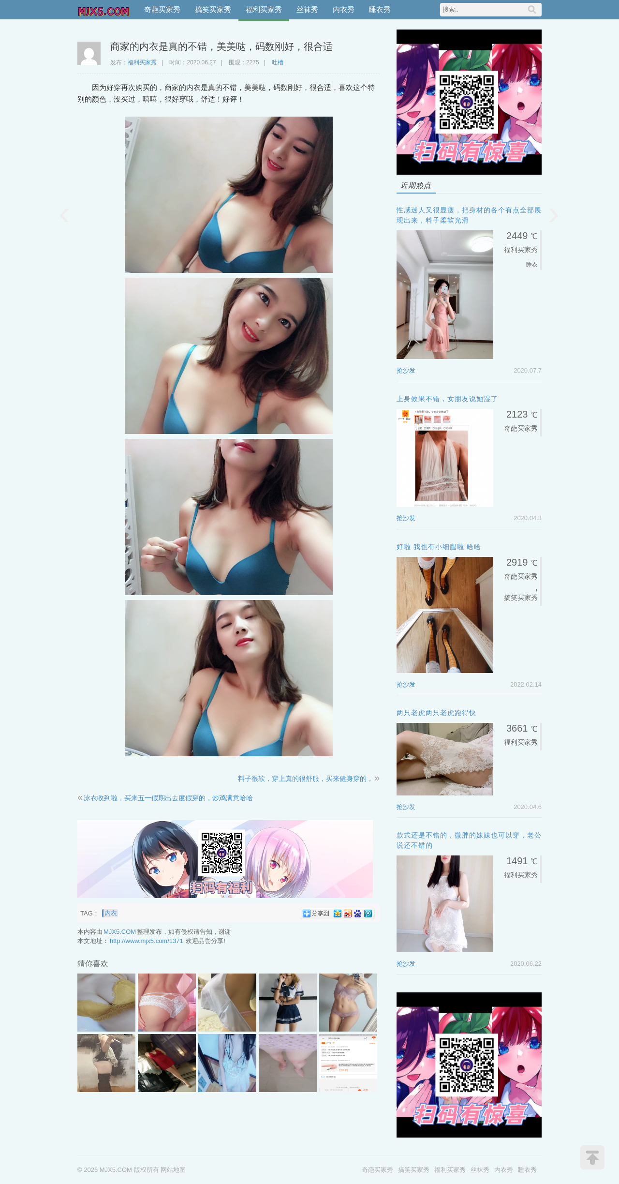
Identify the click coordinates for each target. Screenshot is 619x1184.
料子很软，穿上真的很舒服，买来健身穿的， (305, 778)
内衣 (110, 913)
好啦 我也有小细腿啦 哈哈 (439, 547)
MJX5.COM (104, 9)
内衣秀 (343, 9)
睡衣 (532, 264)
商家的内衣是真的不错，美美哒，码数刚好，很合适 (221, 46)
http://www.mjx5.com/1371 (146, 940)
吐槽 (277, 62)
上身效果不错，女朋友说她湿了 (447, 399)
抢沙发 (406, 370)
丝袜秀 (307, 9)
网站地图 (173, 1169)
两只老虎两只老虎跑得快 (436, 713)
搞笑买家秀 (213, 9)
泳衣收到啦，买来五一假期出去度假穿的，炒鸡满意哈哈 (168, 798)
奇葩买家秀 (162, 9)
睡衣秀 (380, 9)
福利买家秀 (264, 9)
